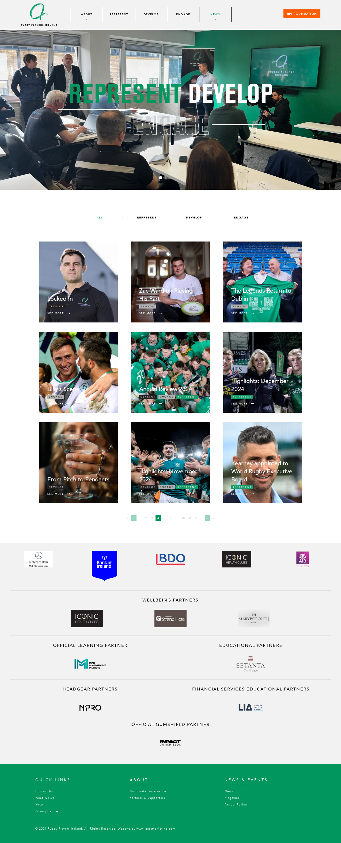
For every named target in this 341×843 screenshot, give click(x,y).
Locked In (60, 299)
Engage (183, 14)
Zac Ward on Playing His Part (166, 295)
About (87, 14)
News (215, 14)
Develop (151, 14)
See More (59, 313)
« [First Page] (127, 518)
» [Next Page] (207, 518)
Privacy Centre (46, 811)
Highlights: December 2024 (260, 385)
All (100, 218)
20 (189, 518)
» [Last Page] (213, 518)
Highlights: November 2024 (168, 475)
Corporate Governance (148, 791)
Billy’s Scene (63, 389)
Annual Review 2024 (165, 389)
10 (183, 518)
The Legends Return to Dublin (261, 295)
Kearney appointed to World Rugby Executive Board (261, 471)
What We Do (45, 798)
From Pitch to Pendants (78, 480)
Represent (118, 14)
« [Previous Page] (133, 518)
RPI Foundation (302, 14)
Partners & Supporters (147, 798)
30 (195, 518)
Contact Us (44, 791)
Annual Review (236, 805)
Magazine (232, 798)
